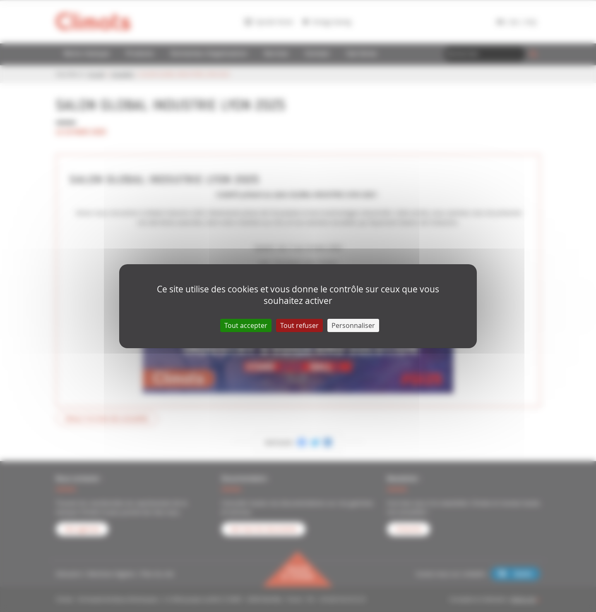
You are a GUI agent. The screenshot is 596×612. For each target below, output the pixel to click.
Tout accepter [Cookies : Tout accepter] (245, 325)
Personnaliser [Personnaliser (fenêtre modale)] (353, 325)
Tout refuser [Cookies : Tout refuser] (299, 325)
